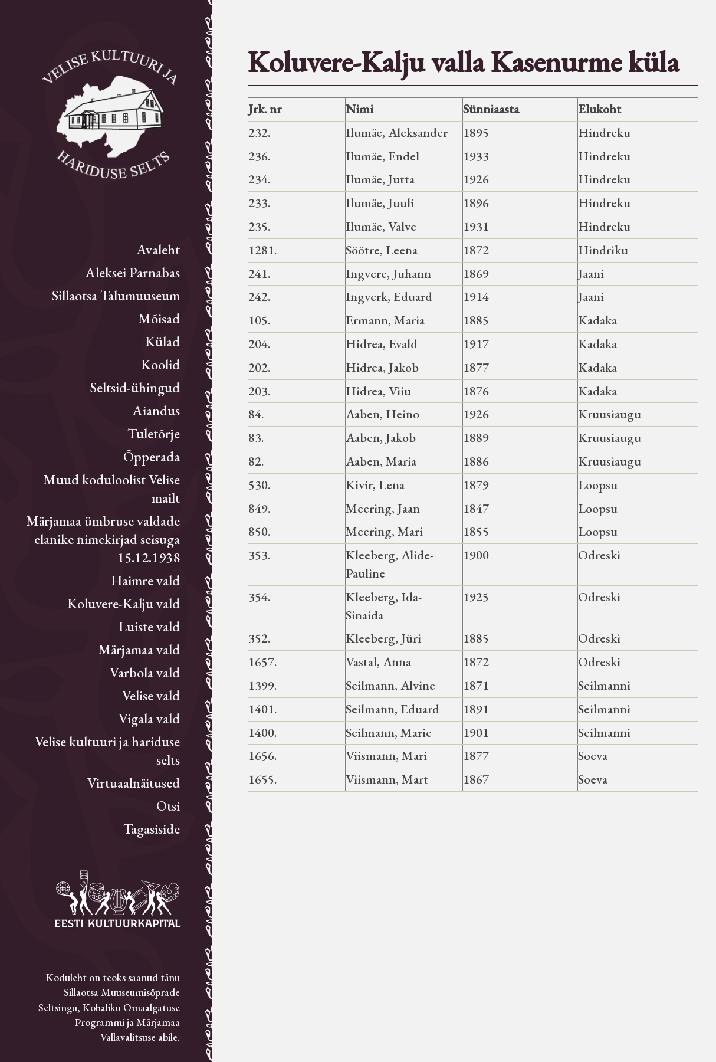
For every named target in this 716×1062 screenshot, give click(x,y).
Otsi (168, 805)
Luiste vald (149, 626)
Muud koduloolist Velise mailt (111, 488)
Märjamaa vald (139, 649)
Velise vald (151, 695)
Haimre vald (145, 580)
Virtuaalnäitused (133, 782)
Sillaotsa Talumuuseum (116, 295)
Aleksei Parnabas (133, 272)
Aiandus (156, 410)
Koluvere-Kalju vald (123, 603)
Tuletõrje (153, 433)
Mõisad (159, 318)
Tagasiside (151, 829)
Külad (162, 341)
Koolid (160, 364)
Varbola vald (145, 672)
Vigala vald (149, 718)
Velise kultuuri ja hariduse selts (107, 750)
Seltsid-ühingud (135, 387)
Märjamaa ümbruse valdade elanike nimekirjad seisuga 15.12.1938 (103, 539)
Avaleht (158, 249)
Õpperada (151, 456)
